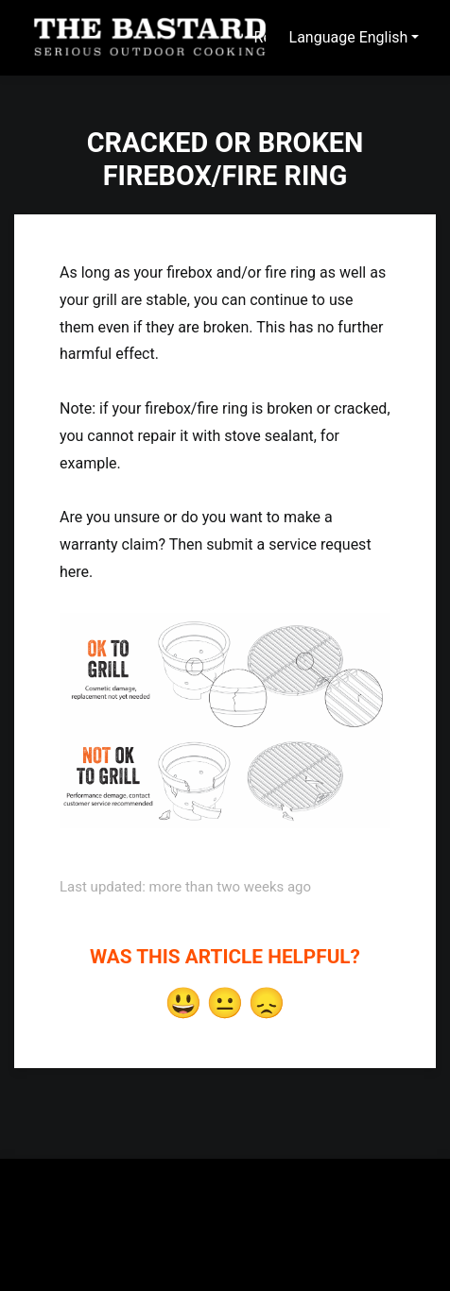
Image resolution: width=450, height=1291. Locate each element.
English (383, 37)
